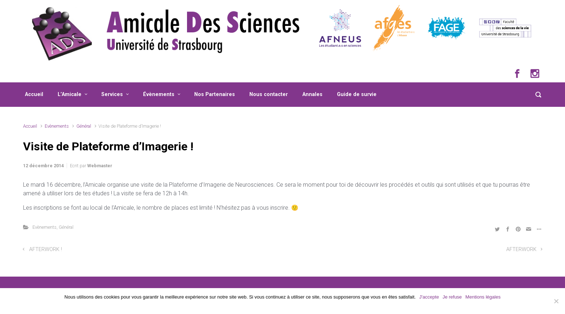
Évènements (158, 94)
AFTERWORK (521, 249)
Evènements (57, 126)
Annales (312, 94)
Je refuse (452, 297)
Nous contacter (268, 94)
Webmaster (99, 165)
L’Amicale (69, 94)
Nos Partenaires (214, 94)
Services (112, 94)
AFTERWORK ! (45, 249)
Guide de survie (357, 94)
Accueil (34, 94)
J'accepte (429, 297)
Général (83, 126)
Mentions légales (483, 297)
